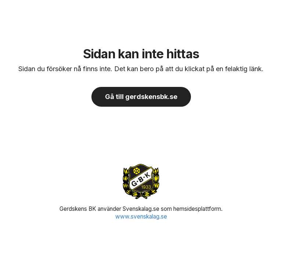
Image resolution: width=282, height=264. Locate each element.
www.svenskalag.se (141, 216)
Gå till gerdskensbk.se (141, 96)
